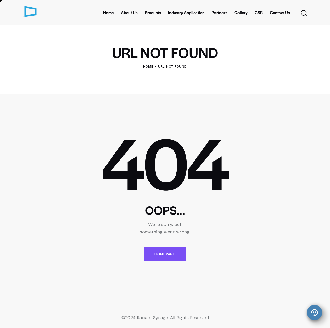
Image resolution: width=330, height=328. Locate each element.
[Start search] (303, 13)
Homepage (165, 253)
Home (148, 66)
